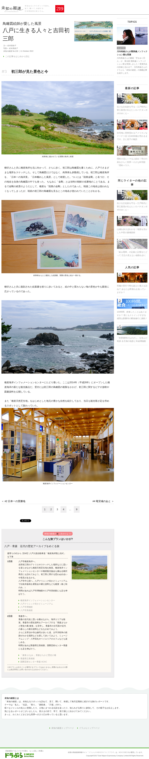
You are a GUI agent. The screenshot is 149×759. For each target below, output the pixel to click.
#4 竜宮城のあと (102, 501)
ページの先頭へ (141, 743)
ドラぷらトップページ (89, 728)
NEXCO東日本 (124, 752)
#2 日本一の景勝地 (15, 501)
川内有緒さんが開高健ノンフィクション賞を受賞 (132, 53)
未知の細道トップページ (62, 728)
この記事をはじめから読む (17, 56)
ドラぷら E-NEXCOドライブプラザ (101, 752)
